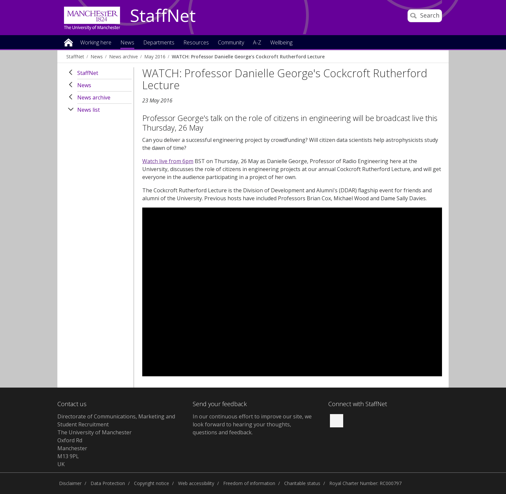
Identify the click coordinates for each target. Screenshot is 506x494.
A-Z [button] (257, 43)
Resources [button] (196, 43)
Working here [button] (95, 43)
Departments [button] (158, 43)
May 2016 (154, 56)
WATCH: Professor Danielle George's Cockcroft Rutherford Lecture (248, 56)
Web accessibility (196, 483)
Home (68, 41)
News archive (123, 56)
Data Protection (108, 483)
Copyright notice (151, 483)
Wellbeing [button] (281, 43)
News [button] (127, 43)
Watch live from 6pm (167, 161)
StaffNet (163, 16)
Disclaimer (70, 483)
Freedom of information (249, 483)
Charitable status (302, 483)
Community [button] (231, 43)
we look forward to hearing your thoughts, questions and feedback (252, 424)
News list (88, 109)
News (97, 56)
